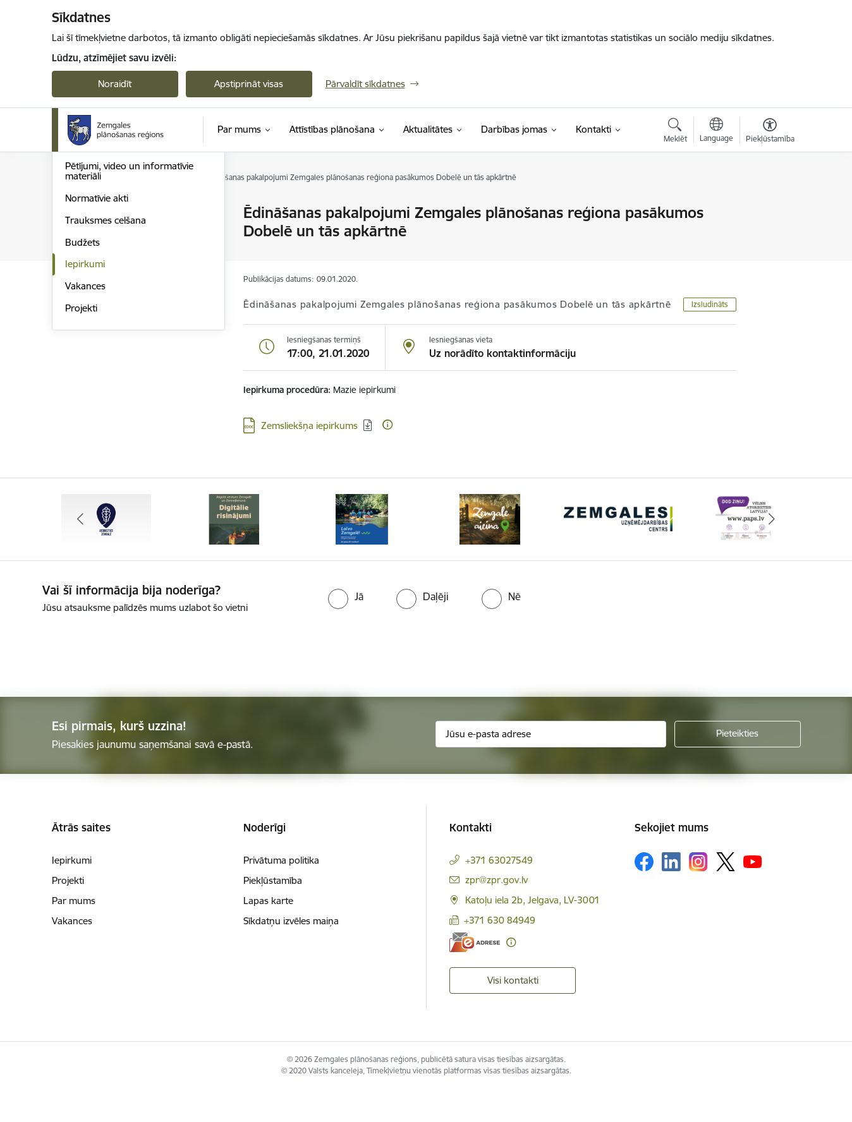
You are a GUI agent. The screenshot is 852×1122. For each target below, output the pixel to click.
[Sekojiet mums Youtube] (752, 894)
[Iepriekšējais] (80, 551)
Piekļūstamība (272, 913)
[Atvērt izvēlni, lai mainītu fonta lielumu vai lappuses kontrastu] (770, 132)
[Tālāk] (771, 551)
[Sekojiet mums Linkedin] (671, 894)
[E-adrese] (474, 975)
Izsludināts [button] (709, 304)
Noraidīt (114, 84)
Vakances (85, 421)
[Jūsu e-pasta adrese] (550, 766)
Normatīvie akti (96, 333)
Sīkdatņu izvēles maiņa (291, 954)
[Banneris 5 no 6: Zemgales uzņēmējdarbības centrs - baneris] (618, 551)
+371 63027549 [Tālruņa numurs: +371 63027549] (499, 893)
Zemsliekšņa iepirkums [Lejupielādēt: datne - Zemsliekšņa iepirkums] (309, 425)
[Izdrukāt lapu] (769, 207)
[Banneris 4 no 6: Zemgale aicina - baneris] (489, 551)
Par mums (73, 933)
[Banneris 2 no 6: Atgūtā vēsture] (234, 551)
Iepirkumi (85, 399)
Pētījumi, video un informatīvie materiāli (129, 306)
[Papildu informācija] (387, 424)
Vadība (79, 213)
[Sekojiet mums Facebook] (644, 894)
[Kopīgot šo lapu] (769, 239)
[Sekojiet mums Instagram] (698, 894)
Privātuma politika (281, 893)
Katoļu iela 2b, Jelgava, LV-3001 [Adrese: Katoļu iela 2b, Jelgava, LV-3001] (532, 933)
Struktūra (85, 235)
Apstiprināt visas (248, 84)
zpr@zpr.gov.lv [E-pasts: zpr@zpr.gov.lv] (496, 913)
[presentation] (105, 683)
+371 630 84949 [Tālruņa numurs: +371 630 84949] (499, 952)
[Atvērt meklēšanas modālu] (675, 132)
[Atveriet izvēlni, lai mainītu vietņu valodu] (716, 131)
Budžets (82, 377)
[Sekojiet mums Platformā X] (725, 894)
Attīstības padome (103, 257)
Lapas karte (268, 933)
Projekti (81, 443)
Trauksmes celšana (105, 355)
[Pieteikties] (737, 766)
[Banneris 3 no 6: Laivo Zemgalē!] (362, 551)
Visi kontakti (513, 1012)
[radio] (345, 629)
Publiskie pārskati (102, 280)
